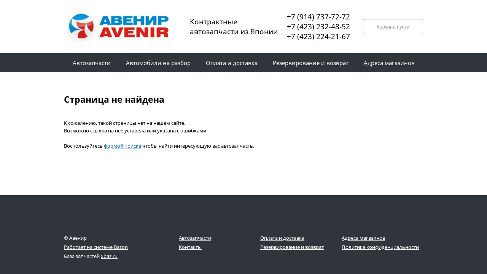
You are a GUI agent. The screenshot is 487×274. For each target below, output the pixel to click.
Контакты (190, 247)
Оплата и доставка (282, 237)
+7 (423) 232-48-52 (318, 27)
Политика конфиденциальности (380, 247)
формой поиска (122, 145)
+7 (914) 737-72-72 (318, 17)
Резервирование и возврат (292, 247)
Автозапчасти (195, 237)
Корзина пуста (393, 27)
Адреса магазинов (363, 237)
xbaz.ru (109, 256)
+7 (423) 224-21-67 (318, 36)
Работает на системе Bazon (96, 247)
